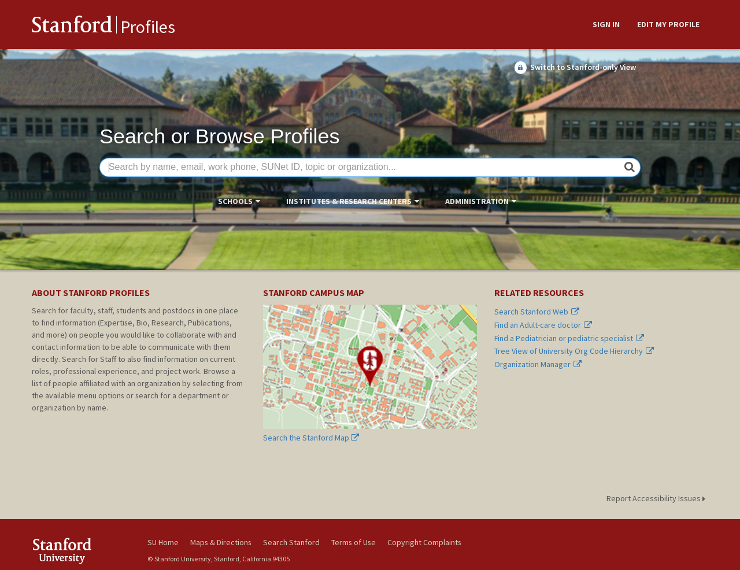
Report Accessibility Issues (657, 498)
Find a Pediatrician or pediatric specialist (569, 338)
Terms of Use (353, 542)
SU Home (163, 542)
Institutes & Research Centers (349, 201)
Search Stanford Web (537, 312)
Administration (477, 201)
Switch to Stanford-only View (575, 67)
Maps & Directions (220, 542)
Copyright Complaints (424, 542)
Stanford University (81, 550)
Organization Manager (538, 364)
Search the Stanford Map (370, 374)
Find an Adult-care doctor (543, 325)
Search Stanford (291, 542)
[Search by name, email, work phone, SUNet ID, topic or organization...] (370, 167)
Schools (235, 201)
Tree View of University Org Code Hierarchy (574, 351)
